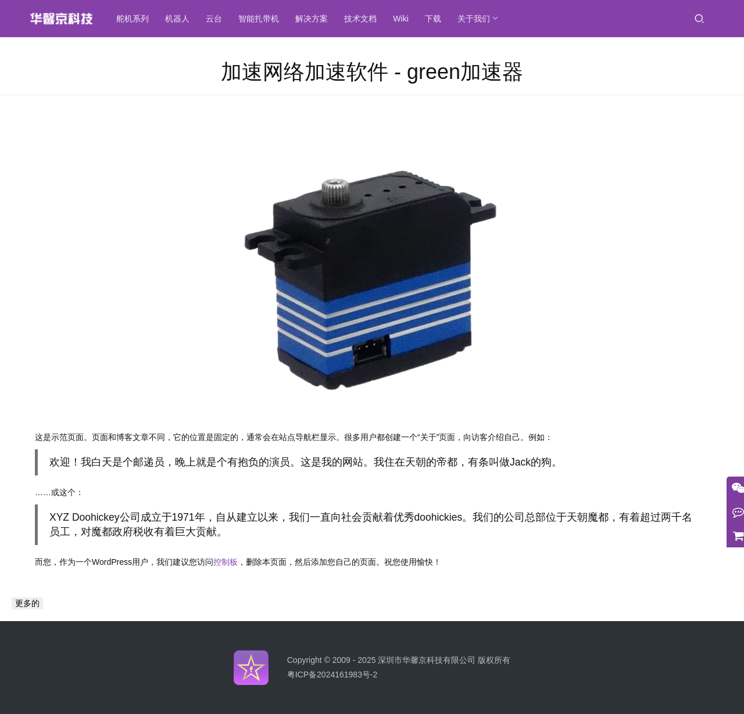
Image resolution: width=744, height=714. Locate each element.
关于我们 (488, 18)
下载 (447, 18)
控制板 (225, 562)
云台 (229, 18)
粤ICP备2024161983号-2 (332, 674)
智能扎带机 (273, 18)
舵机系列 (147, 18)
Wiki (415, 18)
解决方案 (326, 18)
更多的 (27, 603)
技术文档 (375, 18)
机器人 (192, 18)
